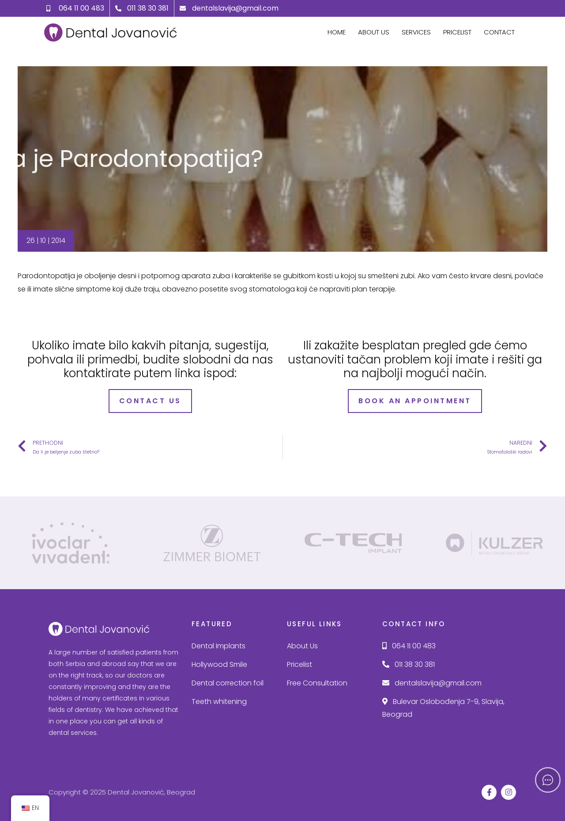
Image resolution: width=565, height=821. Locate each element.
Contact (499, 32)
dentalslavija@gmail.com (432, 682)
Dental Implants (218, 645)
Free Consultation (317, 682)
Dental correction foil (228, 682)
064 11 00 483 (409, 645)
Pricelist (457, 32)
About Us (373, 32)
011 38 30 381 (408, 663)
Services (416, 32)
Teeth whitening (219, 701)
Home (337, 32)
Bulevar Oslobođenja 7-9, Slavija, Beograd (443, 707)
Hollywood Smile (219, 663)
